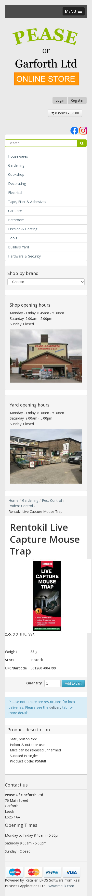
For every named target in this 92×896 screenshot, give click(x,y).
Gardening (16, 165)
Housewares (18, 156)
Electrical (15, 192)
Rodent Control (21, 505)
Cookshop (16, 174)
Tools (12, 238)
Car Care (15, 210)
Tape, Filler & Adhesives (27, 201)
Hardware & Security (24, 256)
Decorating (17, 183)
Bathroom (16, 219)
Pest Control (52, 500)
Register (77, 100)
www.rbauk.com (61, 885)
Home (13, 500)
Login (59, 100)
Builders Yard (18, 247)
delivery (55, 707)
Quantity (34, 683)
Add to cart (73, 683)
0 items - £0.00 (65, 113)
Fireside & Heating (22, 229)
